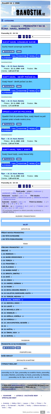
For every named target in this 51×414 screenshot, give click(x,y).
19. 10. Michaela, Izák (11, 310)
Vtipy (9, 407)
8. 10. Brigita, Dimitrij (11, 274)
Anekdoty (6, 403)
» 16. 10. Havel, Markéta (15, 66)
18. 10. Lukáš (7, 306)
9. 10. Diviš (6, 277)
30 (12, 204)
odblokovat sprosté (24, 197)
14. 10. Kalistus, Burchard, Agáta (17, 293)
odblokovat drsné (9, 199)
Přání (32, 403)
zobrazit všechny (8, 212)
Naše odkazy (7, 356)
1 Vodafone (19, 206)
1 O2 (5, 208)
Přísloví (39, 403)
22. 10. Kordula (8, 319)
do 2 (26, 206)
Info (48, 412)
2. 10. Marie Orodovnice (12, 257)
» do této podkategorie (12, 239)
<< (20, 37)
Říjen (3, 66)
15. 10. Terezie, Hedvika (12, 297)
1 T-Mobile (39, 206)
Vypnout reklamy (9, 364)
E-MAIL (13, 56)
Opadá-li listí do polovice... (18, 112)
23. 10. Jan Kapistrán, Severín (15, 323)
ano (21, 196)
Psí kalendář (12, 405)
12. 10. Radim (7, 287)
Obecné (6, 251)
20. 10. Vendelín (8, 313)
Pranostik (15, 26)
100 (21, 204)
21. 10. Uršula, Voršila (12, 316)
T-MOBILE (32, 56)
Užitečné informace (39, 405)
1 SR (16, 208)
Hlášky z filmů (16, 403)
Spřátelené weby (9, 398)
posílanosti (6, 193)
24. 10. (4, 326)
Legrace (25, 403)
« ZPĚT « (5, 26)
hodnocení (37, 191)
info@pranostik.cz (9, 389)
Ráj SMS (21, 405)
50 (16, 204)
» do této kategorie (10, 236)
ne (26, 196)
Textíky (28, 405)
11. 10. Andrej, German (12, 283)
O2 (39, 56)
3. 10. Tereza (7, 260)
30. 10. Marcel (8, 336)
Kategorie (9, 21)
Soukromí (7, 395)
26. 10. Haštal (8, 329)
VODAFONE (22, 56)
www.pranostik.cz (18, 385)
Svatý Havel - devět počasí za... (20, 77)
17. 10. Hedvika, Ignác (11, 303)
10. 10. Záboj (7, 280)
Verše (4, 407)
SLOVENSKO (7, 58)
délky (14, 193)
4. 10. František (9, 264)
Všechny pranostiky (12, 247)
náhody (27, 193)
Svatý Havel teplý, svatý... (17, 149)
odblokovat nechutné (41, 197)
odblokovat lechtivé (9, 197)
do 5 (31, 206)
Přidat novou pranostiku (12, 233)
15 (8, 204)
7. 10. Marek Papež (10, 270)
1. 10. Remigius (8, 254)
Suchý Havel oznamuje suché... (20, 42)
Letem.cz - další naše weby (27, 395)
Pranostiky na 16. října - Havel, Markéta (23, 27)
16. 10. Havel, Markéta (12, 300)
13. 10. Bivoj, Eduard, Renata (14, 290)
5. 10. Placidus (8, 267)
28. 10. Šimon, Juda (10, 333)
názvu (20, 193)
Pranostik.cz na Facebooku (13, 344)
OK (43, 412)
